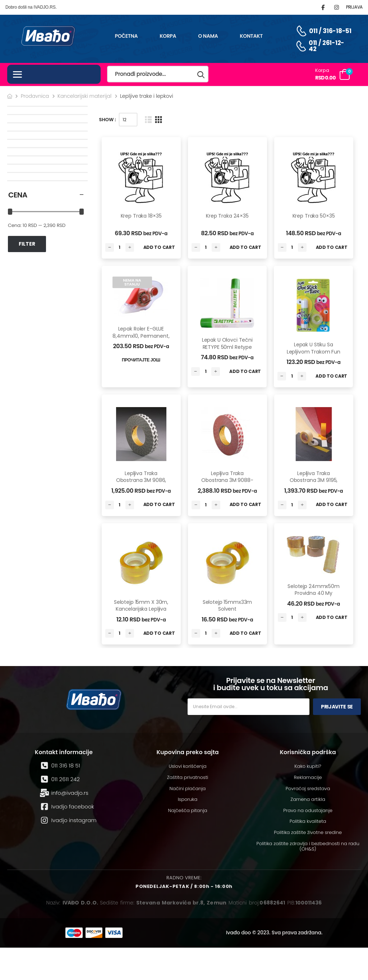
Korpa (168, 36)
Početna (126, 36)
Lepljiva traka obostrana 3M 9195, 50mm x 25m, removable (313, 484)
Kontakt (251, 36)
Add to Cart (159, 247)
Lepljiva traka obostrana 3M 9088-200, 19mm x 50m (227, 480)
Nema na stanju (132, 282)
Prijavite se (337, 706)
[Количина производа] (119, 247)
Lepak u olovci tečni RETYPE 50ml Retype (227, 343)
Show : (107, 119)
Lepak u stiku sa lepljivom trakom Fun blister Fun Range (313, 351)
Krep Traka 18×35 (141, 215)
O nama (208, 36)
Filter (27, 243)
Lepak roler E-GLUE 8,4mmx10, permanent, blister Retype (140, 335)
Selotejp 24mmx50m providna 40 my (314, 590)
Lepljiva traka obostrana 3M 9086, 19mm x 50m (141, 480)
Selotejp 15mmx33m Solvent (227, 605)
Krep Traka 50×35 (314, 215)
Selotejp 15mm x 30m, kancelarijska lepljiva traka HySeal (141, 609)
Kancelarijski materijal (84, 96)
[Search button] (201, 74)
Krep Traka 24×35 (227, 215)
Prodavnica (35, 96)
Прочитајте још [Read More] (141, 360)
